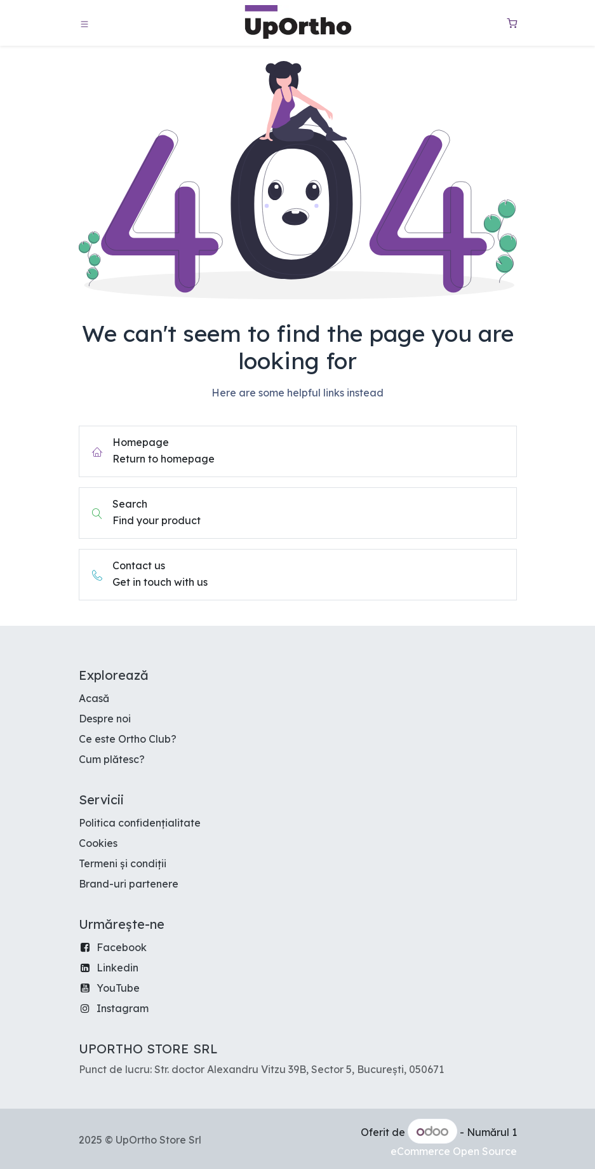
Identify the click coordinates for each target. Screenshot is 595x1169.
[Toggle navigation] (84, 23)
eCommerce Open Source (454, 1151)
